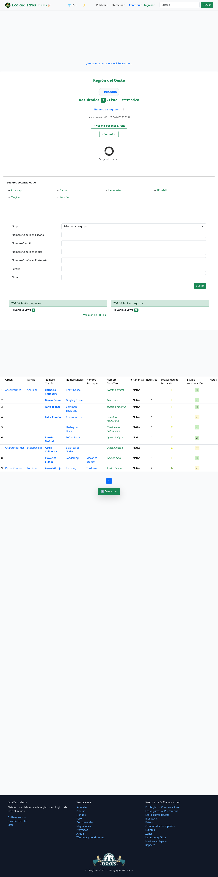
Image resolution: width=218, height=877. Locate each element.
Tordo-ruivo (93, 468)
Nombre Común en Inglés (27, 252)
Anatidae (32, 390)
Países (149, 822)
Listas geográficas (155, 837)
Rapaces (150, 845)
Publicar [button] (101, 5)
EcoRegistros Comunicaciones (163, 807)
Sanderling (72, 458)
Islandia (110, 92)
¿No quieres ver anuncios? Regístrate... (109, 63)
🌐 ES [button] (71, 5)
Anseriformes (13, 390)
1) (23, 310)
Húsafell (162, 190)
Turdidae (32, 468)
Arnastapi (16, 190)
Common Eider (75, 417)
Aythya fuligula (115, 437)
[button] (109, 126)
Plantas (80, 811)
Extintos (150, 830)
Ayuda (80, 833)
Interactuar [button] (118, 5)
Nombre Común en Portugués (29, 260)
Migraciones (83, 826)
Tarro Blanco (53, 407)
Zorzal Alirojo (53, 468)
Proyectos (82, 830)
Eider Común (53, 417)
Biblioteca (151, 818)
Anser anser (113, 400)
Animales (81, 807)
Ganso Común (53, 400)
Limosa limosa (115, 447)
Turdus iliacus (114, 468)
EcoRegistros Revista (157, 815)
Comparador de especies (160, 826)
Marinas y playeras (156, 841)
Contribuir (135, 5)
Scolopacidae (34, 447)
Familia (16, 268)
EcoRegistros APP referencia (161, 811)
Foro (79, 818)
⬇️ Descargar (109, 491)
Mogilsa (15, 197)
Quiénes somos (17, 817)
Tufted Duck (73, 437)
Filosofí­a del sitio (17, 821)
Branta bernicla (115, 390)
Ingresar (149, 5)
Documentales (84, 822)
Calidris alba (114, 458)
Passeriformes (13, 468)
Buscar (207, 5)
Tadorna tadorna (116, 407)
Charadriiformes (14, 447)
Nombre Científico (22, 243)
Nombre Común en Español (28, 235)
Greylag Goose (74, 400)
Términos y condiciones (90, 837)
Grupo (15, 226)
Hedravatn (114, 190)
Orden (15, 277)
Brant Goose (73, 390)
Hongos (81, 815)
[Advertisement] (109, 36)
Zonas (148, 833)
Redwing (71, 468)
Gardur (64, 190)
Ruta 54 (64, 197)
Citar (10, 825)
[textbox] (133, 235)
